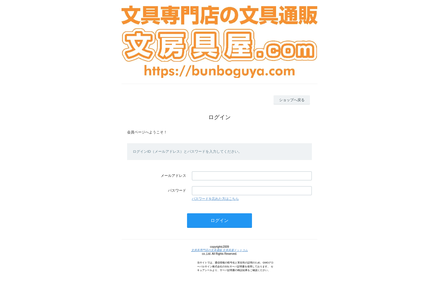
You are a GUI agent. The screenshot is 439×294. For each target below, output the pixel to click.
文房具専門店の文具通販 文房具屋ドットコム (219, 250)
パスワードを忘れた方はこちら (215, 199)
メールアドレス (173, 175)
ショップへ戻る (292, 100)
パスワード (177, 190)
